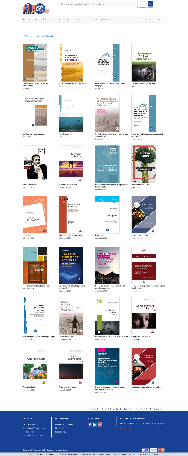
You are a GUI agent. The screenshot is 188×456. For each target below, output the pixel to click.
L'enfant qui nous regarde (33, 134)
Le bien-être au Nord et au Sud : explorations (36, 84)
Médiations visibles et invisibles (36, 286)
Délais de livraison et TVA (33, 435)
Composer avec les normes (70, 235)
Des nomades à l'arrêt (140, 185)
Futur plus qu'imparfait (68, 387)
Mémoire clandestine (68, 185)
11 (121, 408)
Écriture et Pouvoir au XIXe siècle (73, 83)
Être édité (59, 428)
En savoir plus (144, 454)
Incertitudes (64, 134)
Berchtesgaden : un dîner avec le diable (111, 337)
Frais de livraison (29, 432)
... (161, 408)
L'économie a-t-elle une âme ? (144, 83)
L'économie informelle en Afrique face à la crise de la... (111, 186)
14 (133, 408)
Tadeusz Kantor (29, 185)
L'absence (27, 235)
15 (137, 408)
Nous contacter (126, 428)
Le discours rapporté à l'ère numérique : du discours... (148, 287)
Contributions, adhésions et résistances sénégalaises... (111, 135)
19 (153, 408)
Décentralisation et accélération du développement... (110, 287)
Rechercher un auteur (64, 424)
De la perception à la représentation (146, 387)
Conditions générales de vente (35, 428)
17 (145, 408)
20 (157, 408)
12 (125, 408)
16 (141, 408)
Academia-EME (39, 450)
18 (149, 408)
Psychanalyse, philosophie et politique (39, 337)
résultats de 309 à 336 (44, 36)
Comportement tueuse (140, 337)
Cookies (50, 450)
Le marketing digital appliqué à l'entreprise (72, 287)
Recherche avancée (145, 7)
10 (117, 408)
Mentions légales (61, 450)
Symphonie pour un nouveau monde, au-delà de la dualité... (110, 388)
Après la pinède (29, 387)
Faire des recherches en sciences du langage (110, 84)
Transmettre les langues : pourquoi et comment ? (147, 135)
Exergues (99, 235)
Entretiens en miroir (139, 235)
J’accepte (155, 454)
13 (129, 408)
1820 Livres (29, 36)
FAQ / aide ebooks (30, 424)
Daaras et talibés (66, 337)
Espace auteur (61, 432)
